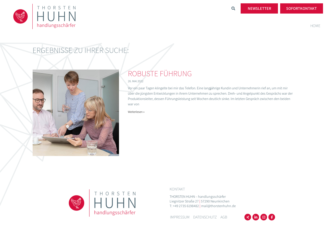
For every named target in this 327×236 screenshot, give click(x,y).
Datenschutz (205, 217)
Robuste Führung (160, 73)
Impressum (180, 217)
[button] (233, 8)
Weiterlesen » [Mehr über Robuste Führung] (136, 112)
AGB (223, 217)
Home (315, 25)
